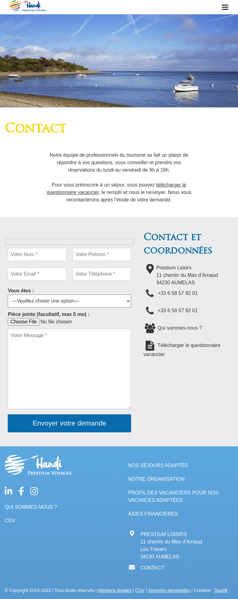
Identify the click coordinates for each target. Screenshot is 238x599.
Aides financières (153, 513)
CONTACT (152, 567)
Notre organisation (156, 479)
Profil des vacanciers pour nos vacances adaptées (173, 496)
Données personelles (169, 590)
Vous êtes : (21, 290)
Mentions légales (114, 590)
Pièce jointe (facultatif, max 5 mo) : (48, 314)
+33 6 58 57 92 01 (170, 293)
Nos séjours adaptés (158, 465)
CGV (10, 520)
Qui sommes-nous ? (172, 328)
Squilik (220, 590)
